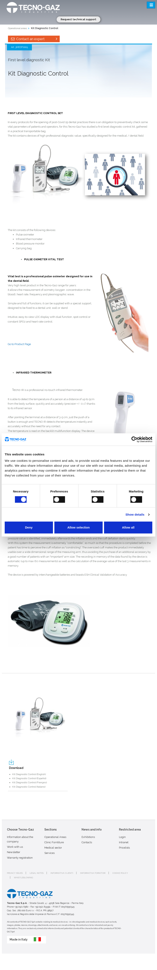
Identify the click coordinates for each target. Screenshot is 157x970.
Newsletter (13, 852)
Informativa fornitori (92, 873)
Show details (135, 514)
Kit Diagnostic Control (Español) (29, 778)
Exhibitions (88, 837)
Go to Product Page (19, 344)
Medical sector (53, 847)
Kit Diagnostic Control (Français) (29, 782)
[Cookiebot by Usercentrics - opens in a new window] (134, 439)
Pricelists (124, 847)
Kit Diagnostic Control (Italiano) (28, 786)
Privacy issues (15, 873)
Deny (29, 527)
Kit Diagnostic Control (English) (29, 774)
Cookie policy (120, 873)
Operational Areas (55, 837)
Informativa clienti (61, 873)
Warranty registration (20, 857)
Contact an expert (33, 39)
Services (49, 853)
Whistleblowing (23, 877)
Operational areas (17, 28)
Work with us (15, 846)
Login (122, 837)
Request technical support (78, 19)
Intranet (123, 842)
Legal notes (37, 873)
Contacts (87, 842)
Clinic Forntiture (54, 842)
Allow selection (78, 527)
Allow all (128, 527)
